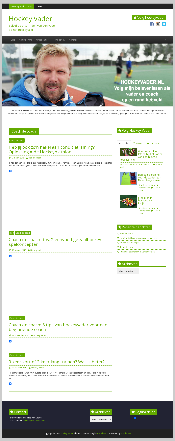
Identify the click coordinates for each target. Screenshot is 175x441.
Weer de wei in (126, 233)
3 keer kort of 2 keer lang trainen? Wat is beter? (57, 362)
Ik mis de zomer (127, 247)
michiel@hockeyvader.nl (34, 420)
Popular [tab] (124, 143)
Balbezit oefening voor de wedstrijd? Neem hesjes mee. (149, 177)
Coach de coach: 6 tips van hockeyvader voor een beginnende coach (58, 327)
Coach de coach (16, 140)
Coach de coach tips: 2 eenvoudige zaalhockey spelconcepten (55, 242)
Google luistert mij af (129, 242)
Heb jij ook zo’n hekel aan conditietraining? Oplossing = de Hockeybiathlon (52, 149)
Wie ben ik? (60, 39)
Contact (73, 39)
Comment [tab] (153, 143)
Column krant (25, 39)
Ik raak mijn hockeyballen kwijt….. (146, 200)
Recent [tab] (137, 143)
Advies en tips (43, 39)
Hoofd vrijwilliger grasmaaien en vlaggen (138, 238)
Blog (13, 39)
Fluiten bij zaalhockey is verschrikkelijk (137, 251)
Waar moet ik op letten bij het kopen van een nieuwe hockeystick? (141, 155)
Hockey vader (30, 18)
